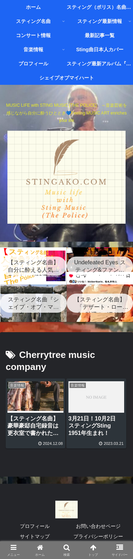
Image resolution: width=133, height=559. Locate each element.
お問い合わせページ (98, 526)
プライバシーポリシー (98, 536)
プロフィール (35, 526)
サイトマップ (35, 536)
